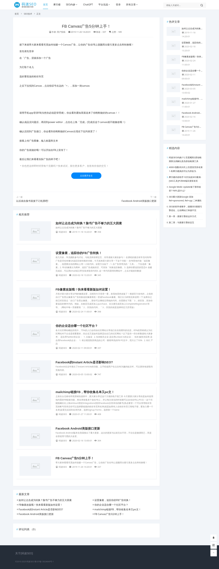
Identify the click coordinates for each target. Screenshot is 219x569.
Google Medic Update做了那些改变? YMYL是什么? (185, 188)
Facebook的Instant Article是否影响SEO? (84, 362)
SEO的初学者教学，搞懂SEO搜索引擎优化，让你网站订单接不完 (185, 208)
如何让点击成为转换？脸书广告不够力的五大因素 (89, 223)
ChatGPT (88, 4)
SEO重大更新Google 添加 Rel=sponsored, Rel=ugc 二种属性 (185, 198)
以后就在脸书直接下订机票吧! (32, 201)
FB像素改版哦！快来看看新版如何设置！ (83, 289)
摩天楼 (57, 4)
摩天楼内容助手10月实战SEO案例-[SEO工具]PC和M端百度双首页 (185, 179)
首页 (45, 4)
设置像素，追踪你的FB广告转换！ (79, 253)
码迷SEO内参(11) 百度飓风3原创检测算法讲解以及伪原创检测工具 (185, 159)
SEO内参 (70, 4)
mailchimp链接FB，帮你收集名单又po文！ (85, 392)
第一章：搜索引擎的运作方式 (182, 216)
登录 (118, 4)
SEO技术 (28, 13)
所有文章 (131, 4)
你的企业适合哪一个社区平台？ (77, 325)
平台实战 (103, 4)
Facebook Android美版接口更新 (139, 201)
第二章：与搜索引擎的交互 (181, 222)
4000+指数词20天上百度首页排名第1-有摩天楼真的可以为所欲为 (186, 169)
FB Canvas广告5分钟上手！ (75, 458)
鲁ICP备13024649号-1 (44, 561)
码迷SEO (30, 561)
